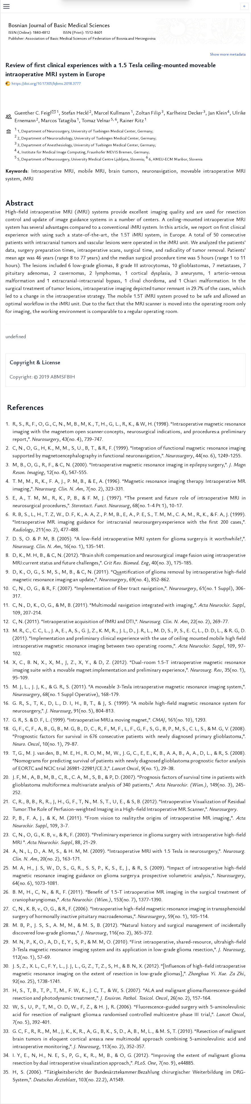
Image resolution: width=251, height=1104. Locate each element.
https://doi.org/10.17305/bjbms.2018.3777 (46, 83)
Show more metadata (228, 54)
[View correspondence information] (53, 111)
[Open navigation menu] (121, 6)
